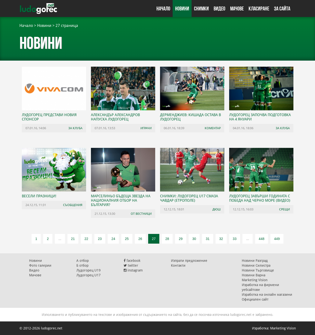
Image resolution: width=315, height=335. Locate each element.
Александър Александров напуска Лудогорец (115, 117)
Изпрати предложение (189, 261)
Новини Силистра (256, 265)
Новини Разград (255, 261)
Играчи (146, 128)
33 (235, 239)
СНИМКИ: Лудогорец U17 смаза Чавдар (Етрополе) (189, 198)
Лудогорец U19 (88, 270)
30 (194, 239)
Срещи (284, 209)
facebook (132, 261)
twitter (131, 265)
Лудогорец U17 (88, 275)
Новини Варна (253, 275)
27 (154, 239)
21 (73, 239)
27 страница (67, 25)
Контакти (178, 265)
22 (86, 239)
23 (100, 239)
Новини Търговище (258, 270)
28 (167, 239)
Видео (219, 8)
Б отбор (82, 265)
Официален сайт (255, 299)
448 (261, 239)
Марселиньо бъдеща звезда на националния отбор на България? (120, 200)
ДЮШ (216, 209)
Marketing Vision (254, 280)
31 (208, 239)
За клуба (75, 128)
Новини (182, 8)
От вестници (141, 213)
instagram (133, 270)
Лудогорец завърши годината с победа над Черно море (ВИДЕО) (259, 198)
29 (181, 239)
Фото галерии (40, 265)
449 (277, 239)
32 (221, 239)
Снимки (201, 8)
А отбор (82, 261)
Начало (163, 8)
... (59, 239)
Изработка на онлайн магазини (267, 294)
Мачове (237, 8)
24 (113, 239)
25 (127, 239)
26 (140, 239)
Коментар (213, 128)
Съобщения (72, 205)
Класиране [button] (259, 8)
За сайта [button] (282, 8)
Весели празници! (39, 196)
